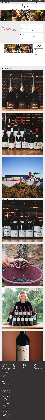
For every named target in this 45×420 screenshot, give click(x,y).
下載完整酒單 (28, 9)
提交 (41, 40)
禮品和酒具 (20, 9)
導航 (37, 25)
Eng (41, 2)
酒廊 (32, 9)
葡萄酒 (13, 9)
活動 (16, 9)
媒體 (24, 9)
